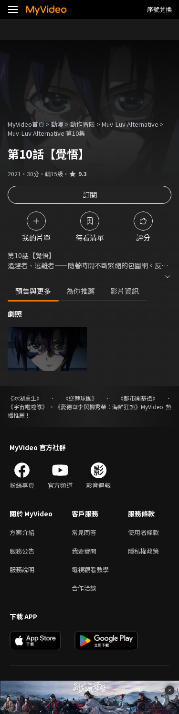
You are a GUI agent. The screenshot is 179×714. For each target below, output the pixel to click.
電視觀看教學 (90, 569)
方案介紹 (22, 532)
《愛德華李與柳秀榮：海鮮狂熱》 (98, 406)
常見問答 (84, 532)
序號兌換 (159, 9)
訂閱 (90, 195)
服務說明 (22, 569)
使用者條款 (143, 532)
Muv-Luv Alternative (130, 124)
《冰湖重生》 (25, 398)
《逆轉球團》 (80, 398)
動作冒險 (82, 124)
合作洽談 (84, 588)
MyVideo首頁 (26, 124)
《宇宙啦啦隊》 (28, 406)
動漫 (57, 124)
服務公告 (22, 550)
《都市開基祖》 (138, 398)
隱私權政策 (143, 550)
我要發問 (84, 550)
